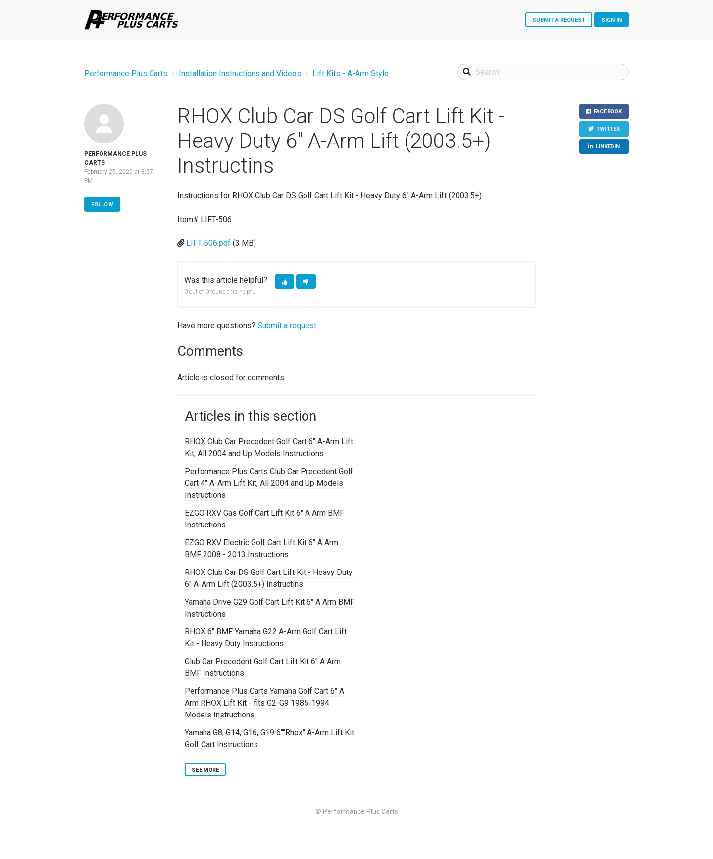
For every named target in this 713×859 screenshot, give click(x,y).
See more (205, 770)
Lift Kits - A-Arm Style (350, 73)
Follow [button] (102, 204)
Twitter (608, 129)
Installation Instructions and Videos (240, 73)
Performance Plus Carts (125, 73)
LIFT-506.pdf (208, 243)
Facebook (608, 111)
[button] (284, 281)
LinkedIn (608, 146)
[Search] (543, 72)
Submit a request (559, 20)
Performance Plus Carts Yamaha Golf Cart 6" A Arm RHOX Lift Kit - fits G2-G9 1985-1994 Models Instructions (264, 702)
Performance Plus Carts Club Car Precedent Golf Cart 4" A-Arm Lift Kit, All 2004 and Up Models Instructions (269, 483)
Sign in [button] (611, 20)
